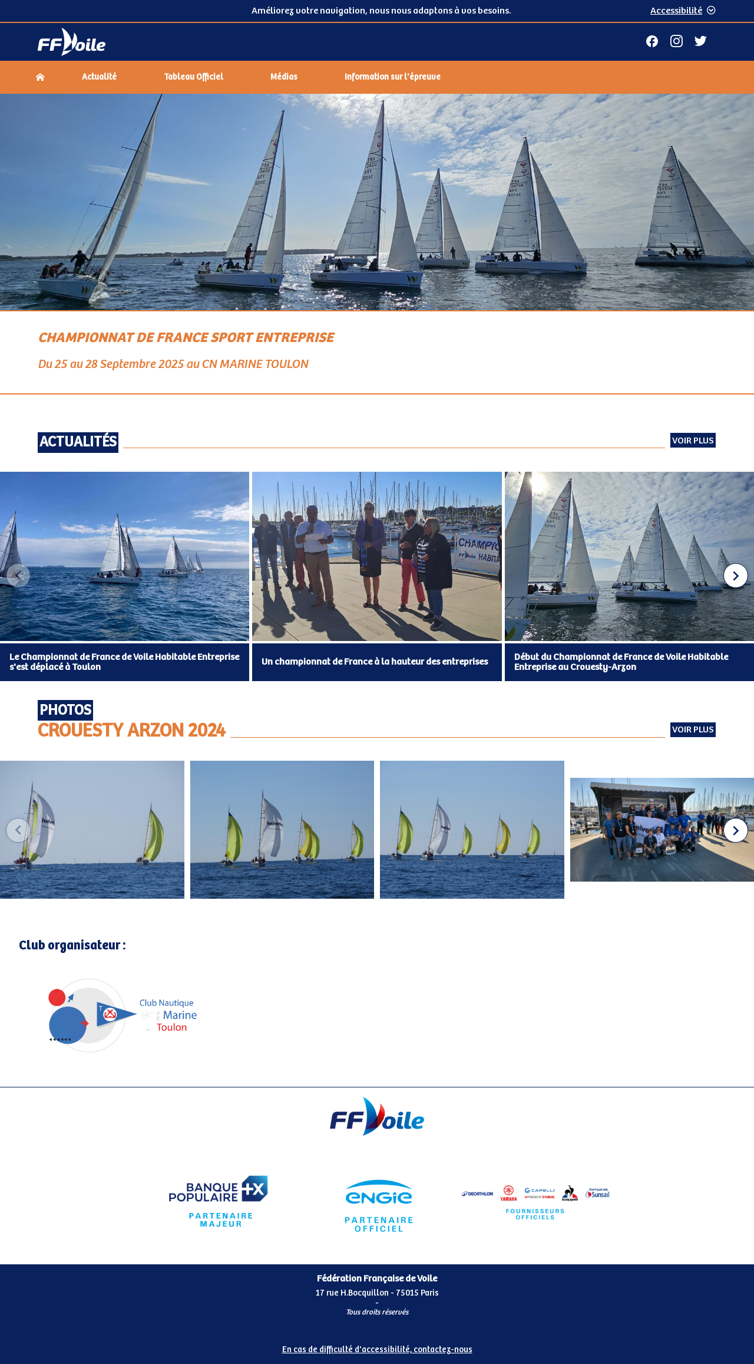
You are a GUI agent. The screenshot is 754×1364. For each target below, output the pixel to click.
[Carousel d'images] (377, 831)
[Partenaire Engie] (376, 1201)
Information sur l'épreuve (393, 77)
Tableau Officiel (193, 77)
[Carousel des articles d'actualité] (377, 576)
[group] (92, 831)
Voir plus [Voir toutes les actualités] (693, 441)
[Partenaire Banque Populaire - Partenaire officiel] (218, 1201)
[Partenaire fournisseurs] (535, 1201)
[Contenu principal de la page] (377, 590)
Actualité (99, 77)
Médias (283, 77)
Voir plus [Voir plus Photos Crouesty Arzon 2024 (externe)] (693, 730)
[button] (735, 575)
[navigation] (377, 78)
